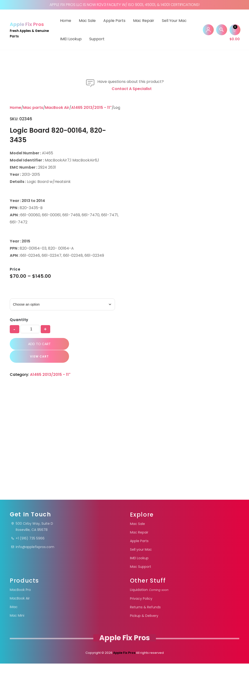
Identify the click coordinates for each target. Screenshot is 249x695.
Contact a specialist (132, 216)
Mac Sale (87, 20)
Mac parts (33, 235)
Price (15, 396)
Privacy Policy (141, 630)
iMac (14, 638)
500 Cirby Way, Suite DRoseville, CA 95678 (32, 558)
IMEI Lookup (71, 39)
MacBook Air (57, 235)
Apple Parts (114, 20)
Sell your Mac (174, 20)
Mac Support (140, 598)
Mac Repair (143, 20)
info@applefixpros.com (32, 578)
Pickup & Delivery (144, 647)
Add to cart (38, 471)
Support (97, 39)
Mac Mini (17, 647)
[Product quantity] (30, 457)
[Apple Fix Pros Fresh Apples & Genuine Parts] (30, 29)
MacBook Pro (20, 621)
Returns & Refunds (145, 638)
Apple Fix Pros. (124, 684)
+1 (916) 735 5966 (28, 569)
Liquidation (149, 621)
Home (65, 20)
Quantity (19, 447)
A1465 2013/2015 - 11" (91, 235)
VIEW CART (36, 484)
